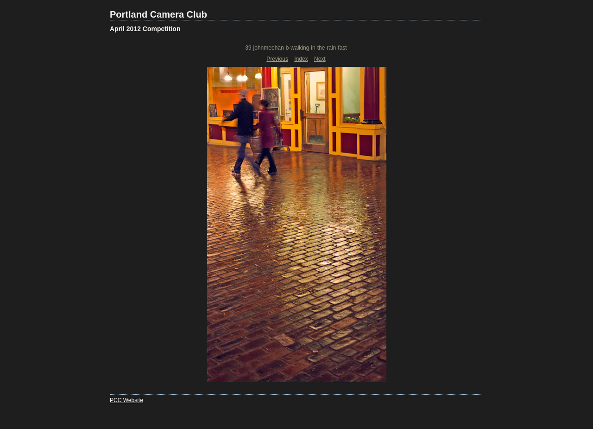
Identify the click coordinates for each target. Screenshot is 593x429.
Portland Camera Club (158, 14)
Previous (277, 59)
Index (301, 59)
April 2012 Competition (145, 28)
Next (320, 59)
